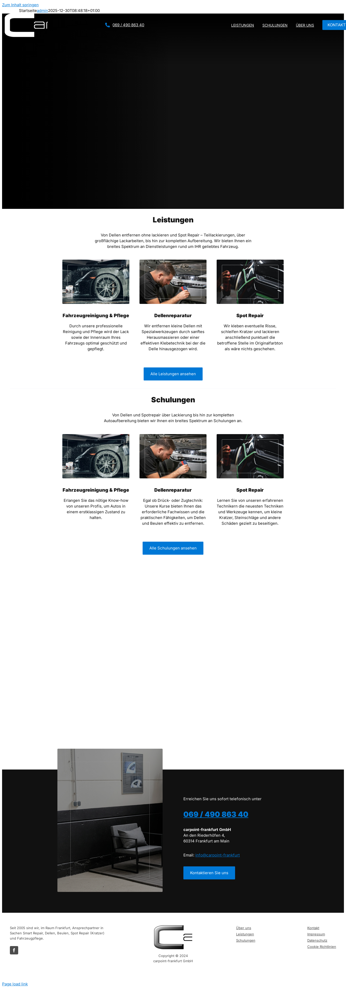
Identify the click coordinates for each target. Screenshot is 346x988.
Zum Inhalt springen (20, 4)
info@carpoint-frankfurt (217, 855)
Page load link (15, 983)
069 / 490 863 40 (128, 24)
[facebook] (14, 950)
